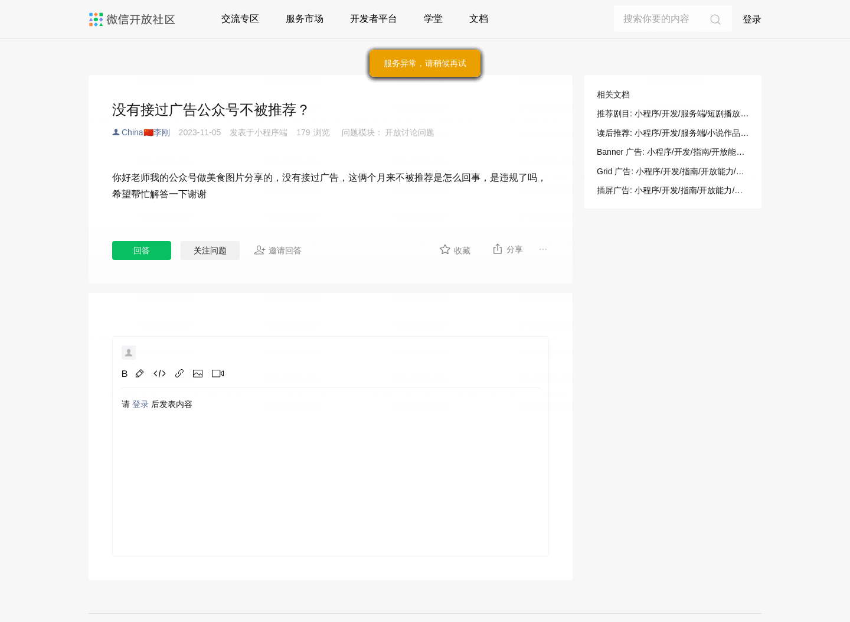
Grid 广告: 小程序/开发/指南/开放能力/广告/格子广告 (673, 171)
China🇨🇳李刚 (146, 132)
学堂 (433, 19)
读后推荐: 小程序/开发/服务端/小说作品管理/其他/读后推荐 (673, 133)
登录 (752, 19)
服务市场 (304, 19)
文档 (478, 19)
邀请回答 (278, 250)
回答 (141, 250)
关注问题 (210, 250)
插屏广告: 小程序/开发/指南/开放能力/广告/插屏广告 (673, 190)
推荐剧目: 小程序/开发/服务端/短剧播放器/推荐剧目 (673, 113)
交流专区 (240, 19)
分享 (507, 249)
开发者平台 (373, 19)
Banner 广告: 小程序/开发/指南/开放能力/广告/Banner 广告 (673, 152)
